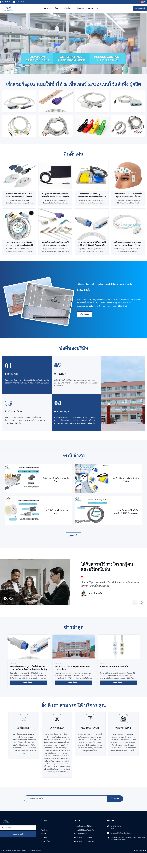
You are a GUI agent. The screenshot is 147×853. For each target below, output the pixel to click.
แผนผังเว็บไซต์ (45, 841)
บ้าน (41, 826)
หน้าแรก (47, 8)
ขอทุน (90, 8)
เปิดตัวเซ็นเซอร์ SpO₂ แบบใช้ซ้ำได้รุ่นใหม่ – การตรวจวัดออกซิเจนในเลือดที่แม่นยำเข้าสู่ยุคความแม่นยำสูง (28, 669)
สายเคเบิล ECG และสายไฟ (83, 837)
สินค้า (57, 8)
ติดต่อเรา (80, 8)
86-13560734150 (116, 826)
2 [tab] (75, 70)
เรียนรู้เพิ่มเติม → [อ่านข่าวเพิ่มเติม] (28, 683)
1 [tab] (71, 70)
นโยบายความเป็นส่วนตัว (140, 850)
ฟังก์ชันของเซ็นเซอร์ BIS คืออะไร (114, 667)
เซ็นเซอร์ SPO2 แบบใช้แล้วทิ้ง (84, 830)
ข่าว (98, 8)
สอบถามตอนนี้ (140, 8)
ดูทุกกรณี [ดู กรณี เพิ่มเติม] (73, 535)
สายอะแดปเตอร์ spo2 (81, 834)
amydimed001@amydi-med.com (24, 2)
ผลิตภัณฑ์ (43, 834)
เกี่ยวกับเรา (68, 8)
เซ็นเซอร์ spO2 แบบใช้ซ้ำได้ (83, 826)
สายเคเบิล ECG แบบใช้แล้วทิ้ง (84, 841)
